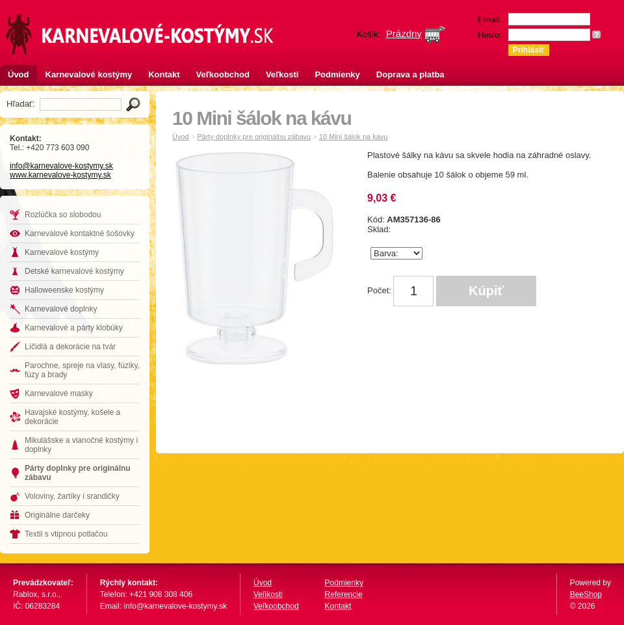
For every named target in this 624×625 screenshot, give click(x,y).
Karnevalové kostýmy (89, 74)
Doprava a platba (410, 74)
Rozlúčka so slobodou (63, 214)
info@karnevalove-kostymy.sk (61, 165)
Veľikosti (268, 594)
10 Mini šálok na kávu (353, 136)
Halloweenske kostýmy (64, 290)
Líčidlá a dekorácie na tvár (70, 346)
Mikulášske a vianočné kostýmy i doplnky (81, 445)
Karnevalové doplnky (61, 308)
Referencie (344, 594)
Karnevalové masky (59, 393)
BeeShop (586, 594)
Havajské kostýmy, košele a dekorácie (72, 417)
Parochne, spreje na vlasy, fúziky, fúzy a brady (82, 370)
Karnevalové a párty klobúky (74, 327)
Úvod (18, 74)
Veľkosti (282, 74)
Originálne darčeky (57, 515)
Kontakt (163, 74)
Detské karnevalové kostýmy (74, 271)
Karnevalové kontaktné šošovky (80, 233)
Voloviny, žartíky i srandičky (72, 496)
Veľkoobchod (223, 74)
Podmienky (337, 74)
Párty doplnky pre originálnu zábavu (78, 473)
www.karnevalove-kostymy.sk (60, 175)
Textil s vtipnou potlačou (66, 534)
